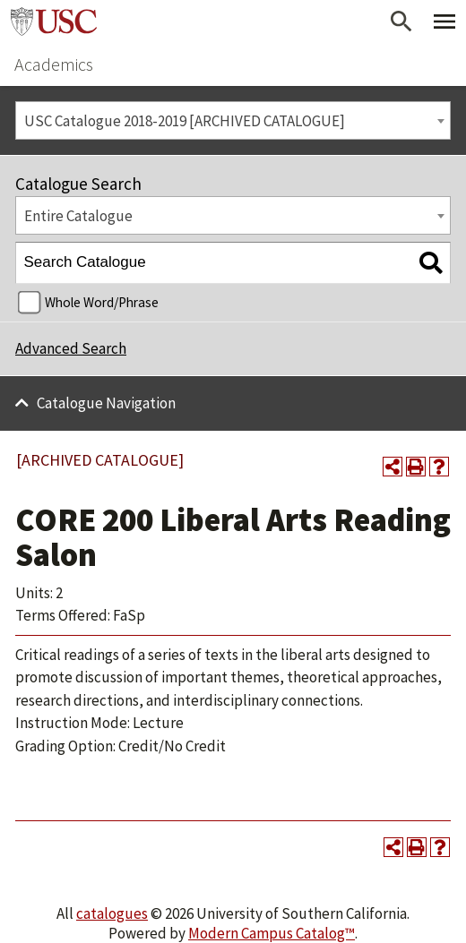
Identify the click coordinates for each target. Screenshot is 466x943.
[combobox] (233, 120)
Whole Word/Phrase (102, 302)
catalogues (112, 913)
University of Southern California (54, 21)
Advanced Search (70, 348)
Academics (53, 64)
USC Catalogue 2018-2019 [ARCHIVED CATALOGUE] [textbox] (184, 121)
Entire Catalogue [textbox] (78, 216)
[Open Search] (401, 21)
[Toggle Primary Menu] (444, 21)
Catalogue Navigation (106, 403)
